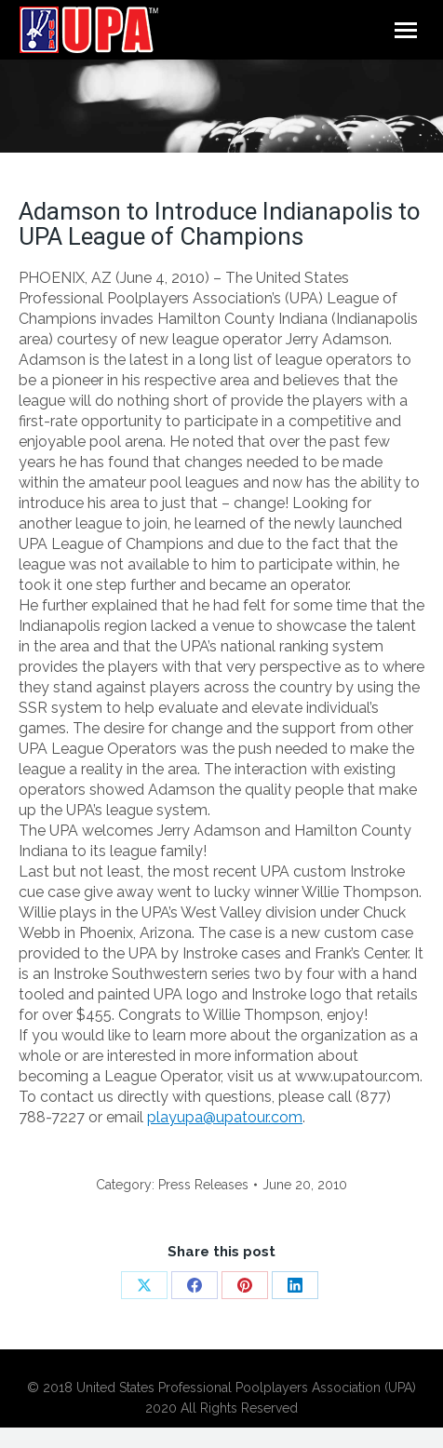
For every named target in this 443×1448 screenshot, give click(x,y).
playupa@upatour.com (224, 1117)
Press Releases (203, 1184)
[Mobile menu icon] (405, 30)
